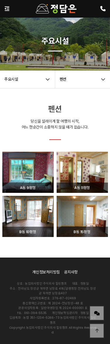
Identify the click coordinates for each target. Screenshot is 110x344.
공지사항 (71, 272)
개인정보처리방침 (46, 272)
